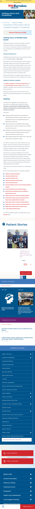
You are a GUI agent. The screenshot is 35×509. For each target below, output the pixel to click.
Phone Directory (7, 425)
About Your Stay (7, 354)
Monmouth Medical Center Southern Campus (15, 189)
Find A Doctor (10, 453)
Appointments (6, 368)
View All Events (6, 324)
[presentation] (27, 258)
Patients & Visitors (6, 22)
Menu (3, 506)
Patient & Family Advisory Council (12, 404)
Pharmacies (5, 421)
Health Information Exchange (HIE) (12, 386)
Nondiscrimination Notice (9, 400)
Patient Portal (6, 411)
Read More (25, 264)
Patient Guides (6, 407)
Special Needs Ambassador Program (13, 436)
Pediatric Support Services (10, 418)
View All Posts (6, 285)
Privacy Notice (6, 429)
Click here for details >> (17, 2)
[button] (27, 506)
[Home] (17, 6)
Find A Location (10, 461)
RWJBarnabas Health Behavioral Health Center (16, 206)
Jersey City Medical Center (11, 182)
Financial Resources (8, 382)
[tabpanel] (17, 238)
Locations (5, 214)
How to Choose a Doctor (9, 389)
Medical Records (7, 396)
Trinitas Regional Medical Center (12, 208)
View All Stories (26, 273)
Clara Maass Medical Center (11, 176)
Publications (6, 432)
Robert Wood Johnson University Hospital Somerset (17, 204)
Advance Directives (8, 364)
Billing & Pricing (7, 371)
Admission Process (7, 361)
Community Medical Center (11, 178)
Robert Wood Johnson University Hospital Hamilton (17, 195)
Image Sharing (6, 393)
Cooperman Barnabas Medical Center (13, 180)
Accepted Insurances (8, 357)
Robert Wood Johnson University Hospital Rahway (17, 202)
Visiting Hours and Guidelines (12, 439)
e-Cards (4, 379)
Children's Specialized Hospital (12, 174)
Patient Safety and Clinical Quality (12, 414)
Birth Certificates (7, 375)
